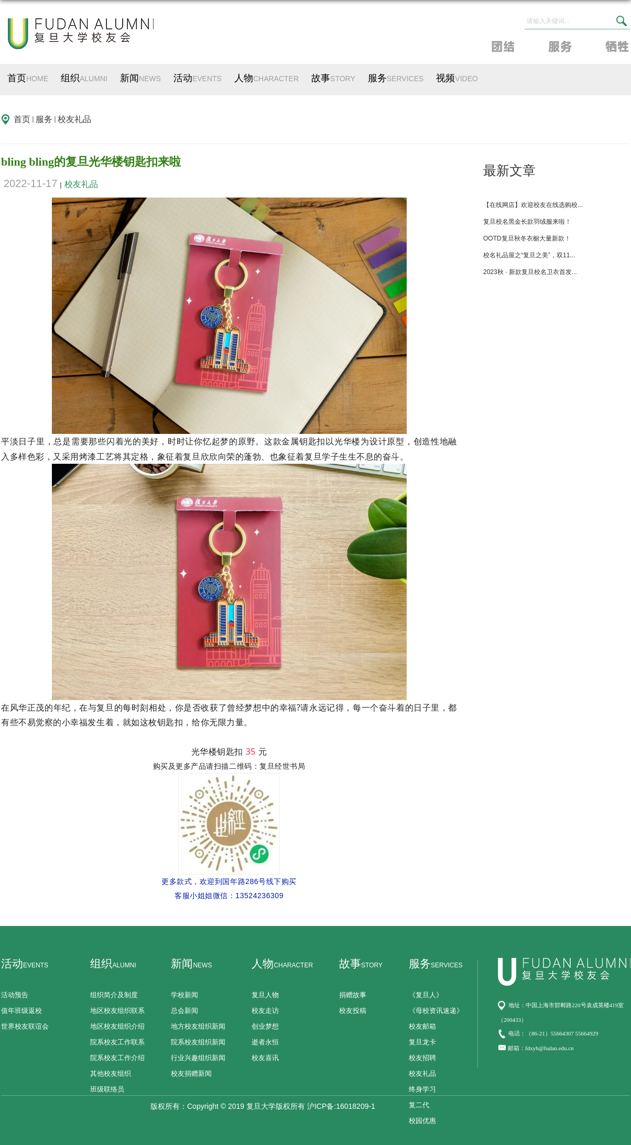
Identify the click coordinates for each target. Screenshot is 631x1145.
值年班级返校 (21, 1011)
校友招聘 (422, 1058)
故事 (333, 78)
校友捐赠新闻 (191, 1073)
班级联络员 (107, 1089)
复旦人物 (265, 995)
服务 (396, 78)
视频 (457, 78)
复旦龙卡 (422, 1042)
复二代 (419, 1105)
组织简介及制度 (114, 995)
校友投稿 (352, 1011)
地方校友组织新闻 (198, 1026)
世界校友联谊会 (25, 1026)
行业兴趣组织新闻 (198, 1058)
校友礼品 (74, 119)
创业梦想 (265, 1026)
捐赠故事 (352, 995)
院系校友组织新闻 (198, 1042)
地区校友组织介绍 (117, 1026)
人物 (266, 78)
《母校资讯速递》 (436, 1011)
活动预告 (14, 995)
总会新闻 (184, 1011)
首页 (27, 78)
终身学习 (422, 1089)
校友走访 (265, 1011)
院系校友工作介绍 (117, 1058)
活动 (197, 78)
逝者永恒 (265, 1042)
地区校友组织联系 (117, 1011)
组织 (84, 78)
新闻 (140, 78)
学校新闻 (184, 995)
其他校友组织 (110, 1073)
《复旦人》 (426, 995)
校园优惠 (422, 1121)
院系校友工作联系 (117, 1042)
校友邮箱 (422, 1026)
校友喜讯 (265, 1058)
